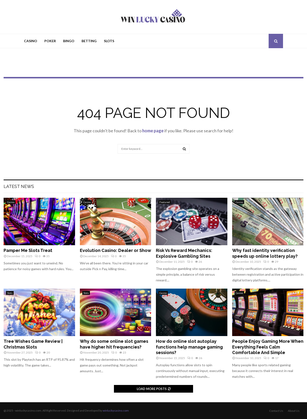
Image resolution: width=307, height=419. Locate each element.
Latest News (19, 186)
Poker (50, 41)
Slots (109, 41)
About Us (294, 411)
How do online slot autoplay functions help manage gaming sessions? (189, 347)
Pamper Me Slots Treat (28, 250)
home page (153, 130)
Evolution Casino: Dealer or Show (115, 250)
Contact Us (276, 411)
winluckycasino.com (116, 410)
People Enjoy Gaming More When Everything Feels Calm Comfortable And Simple (267, 347)
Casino (30, 41)
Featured (164, 202)
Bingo (68, 41)
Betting (89, 41)
